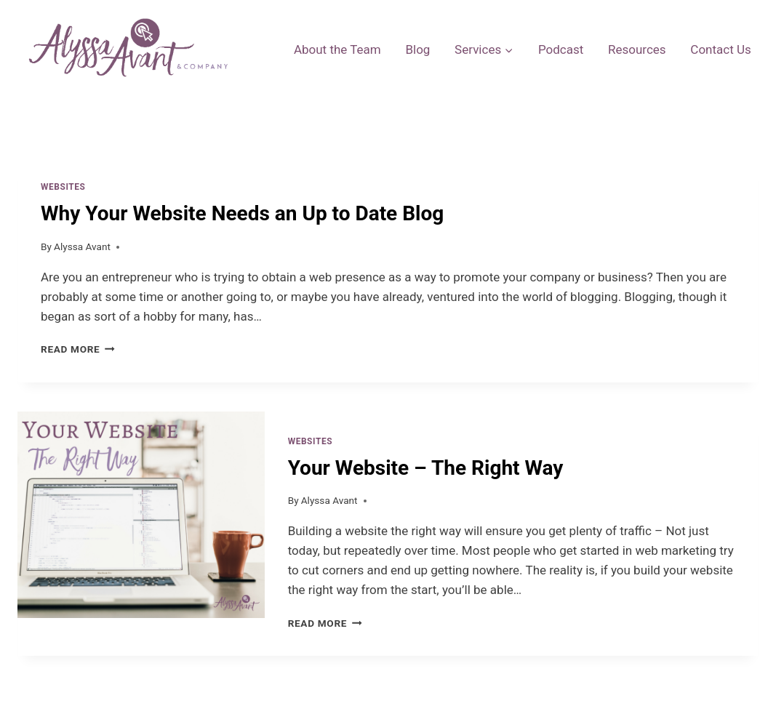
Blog (417, 49)
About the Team (337, 49)
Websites (63, 187)
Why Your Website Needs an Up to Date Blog (242, 213)
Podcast (560, 49)
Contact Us (720, 49)
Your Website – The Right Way (426, 468)
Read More (78, 349)
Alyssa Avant (82, 246)
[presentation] (141, 534)
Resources (637, 49)
